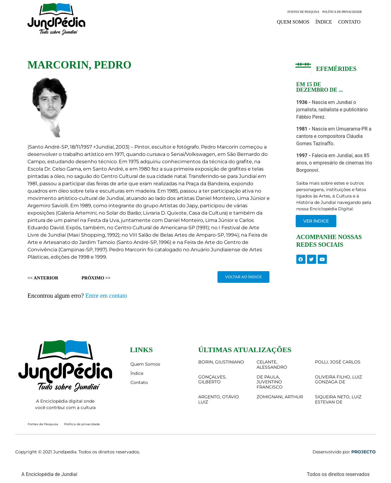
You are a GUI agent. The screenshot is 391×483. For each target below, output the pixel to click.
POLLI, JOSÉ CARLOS (337, 362)
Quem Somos (293, 21)
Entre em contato (106, 295)
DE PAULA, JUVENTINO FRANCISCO (270, 382)
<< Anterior (42, 277)
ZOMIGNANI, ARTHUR (280, 397)
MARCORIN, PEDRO (79, 65)
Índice (324, 21)
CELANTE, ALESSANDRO (272, 364)
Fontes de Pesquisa (303, 11)
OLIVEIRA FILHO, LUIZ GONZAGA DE (338, 379)
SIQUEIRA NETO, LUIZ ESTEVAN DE (338, 399)
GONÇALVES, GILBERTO (212, 379)
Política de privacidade (342, 11)
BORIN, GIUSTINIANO (221, 362)
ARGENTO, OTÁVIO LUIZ (218, 399)
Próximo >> (96, 277)
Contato (349, 21)
